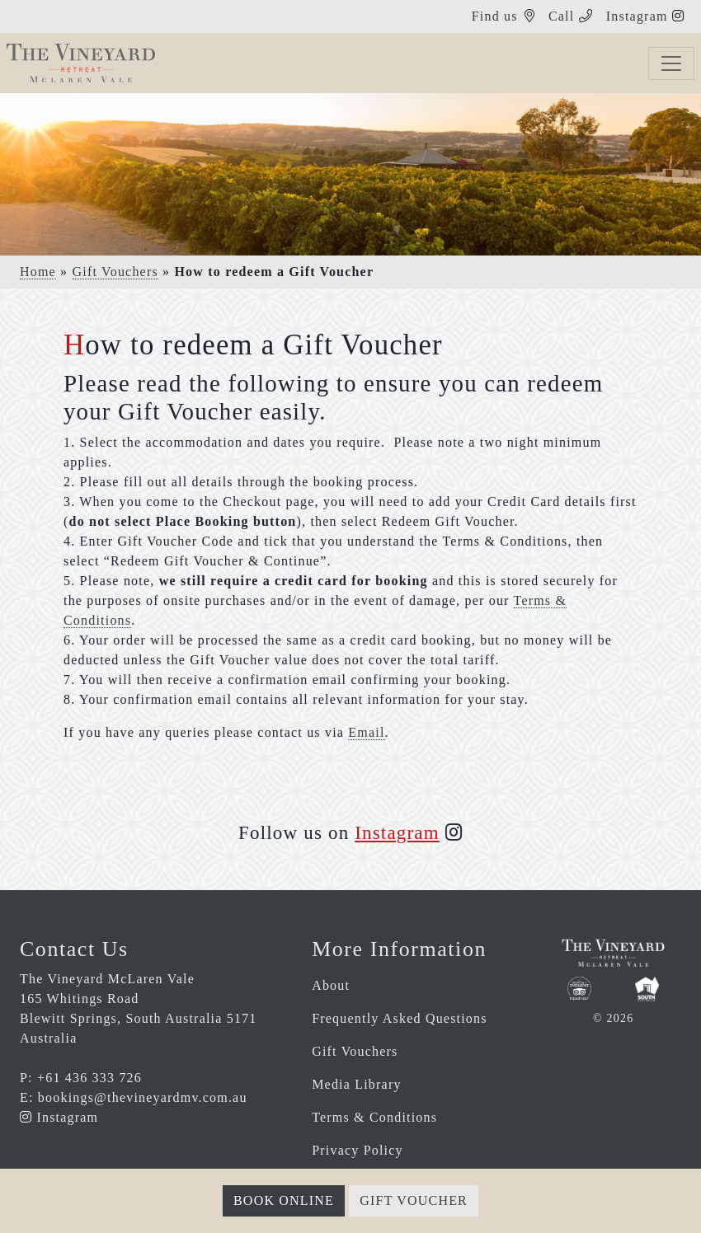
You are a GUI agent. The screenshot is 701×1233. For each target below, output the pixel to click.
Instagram (639, 16)
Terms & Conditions (374, 1117)
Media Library (356, 1084)
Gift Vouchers (115, 272)
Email (366, 732)
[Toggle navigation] (671, 63)
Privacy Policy (357, 1150)
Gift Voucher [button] (414, 1200)
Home (38, 272)
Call (561, 16)
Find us (495, 16)
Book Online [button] (283, 1200)
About (331, 985)
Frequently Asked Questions (399, 1018)
